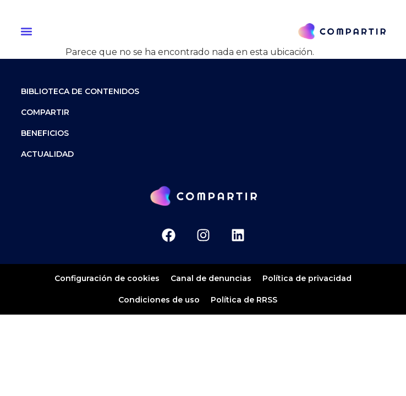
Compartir (45, 112)
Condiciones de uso (159, 300)
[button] (28, 31)
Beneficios (45, 133)
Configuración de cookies (107, 278)
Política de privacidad (307, 278)
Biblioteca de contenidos (80, 91)
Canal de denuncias (211, 278)
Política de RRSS (244, 300)
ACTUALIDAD (47, 154)
